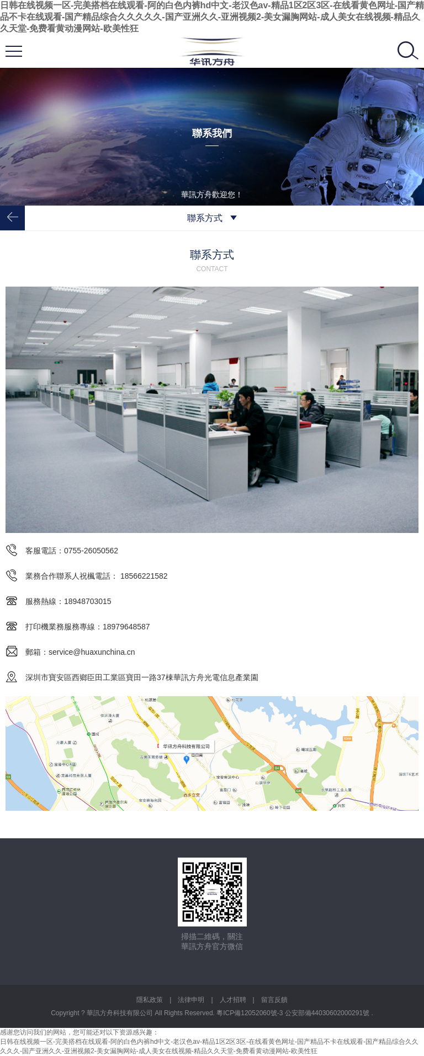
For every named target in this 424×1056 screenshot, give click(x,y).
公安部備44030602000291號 (328, 1013)
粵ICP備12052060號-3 (250, 1013)
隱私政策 (149, 1000)
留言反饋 (274, 1000)
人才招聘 (233, 1000)
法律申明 (191, 1000)
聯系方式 (212, 218)
